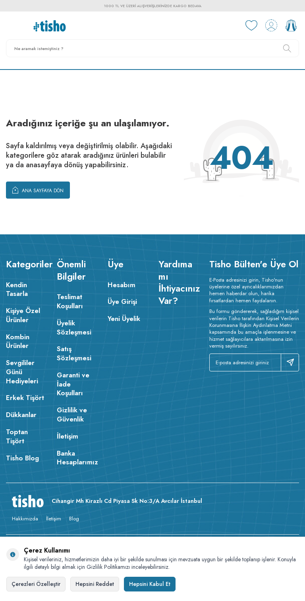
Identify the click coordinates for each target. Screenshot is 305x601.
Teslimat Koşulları (70, 301)
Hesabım (121, 285)
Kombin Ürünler (17, 341)
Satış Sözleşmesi (74, 353)
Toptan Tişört (17, 436)
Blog (74, 518)
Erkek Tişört (25, 397)
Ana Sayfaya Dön (38, 190)
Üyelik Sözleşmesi (74, 327)
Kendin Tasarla (17, 289)
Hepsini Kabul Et (149, 584)
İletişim (67, 436)
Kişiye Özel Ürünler (23, 315)
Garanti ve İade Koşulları (73, 384)
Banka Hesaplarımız (76, 457)
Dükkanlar (21, 414)
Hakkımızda (25, 518)
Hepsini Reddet (94, 584)
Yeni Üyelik (124, 318)
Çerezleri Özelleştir (36, 584)
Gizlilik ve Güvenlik (72, 414)
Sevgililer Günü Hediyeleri (22, 372)
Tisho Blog (22, 458)
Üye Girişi (122, 301)
